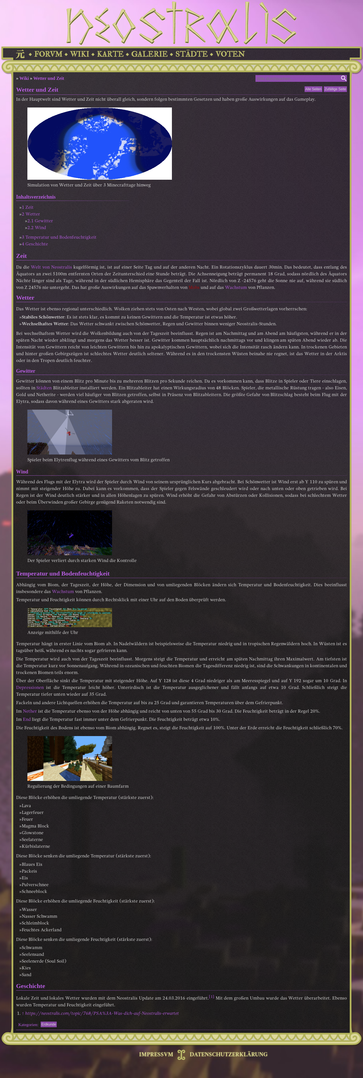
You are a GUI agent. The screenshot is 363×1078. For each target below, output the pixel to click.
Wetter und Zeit (48, 78)
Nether (30, 711)
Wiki (24, 78)
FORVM (48, 54)
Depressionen (30, 688)
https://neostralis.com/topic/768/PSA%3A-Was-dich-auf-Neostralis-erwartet (102, 1013)
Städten (44, 388)
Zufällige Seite (335, 89)
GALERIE (149, 54)
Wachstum (236, 288)
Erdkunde (48, 1024)
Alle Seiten (313, 89)
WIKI (79, 54)
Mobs (194, 288)
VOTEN (230, 54)
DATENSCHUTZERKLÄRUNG (229, 1055)
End (27, 719)
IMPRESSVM (156, 1055)
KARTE (110, 54)
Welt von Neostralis (51, 267)
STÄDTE (191, 54)
